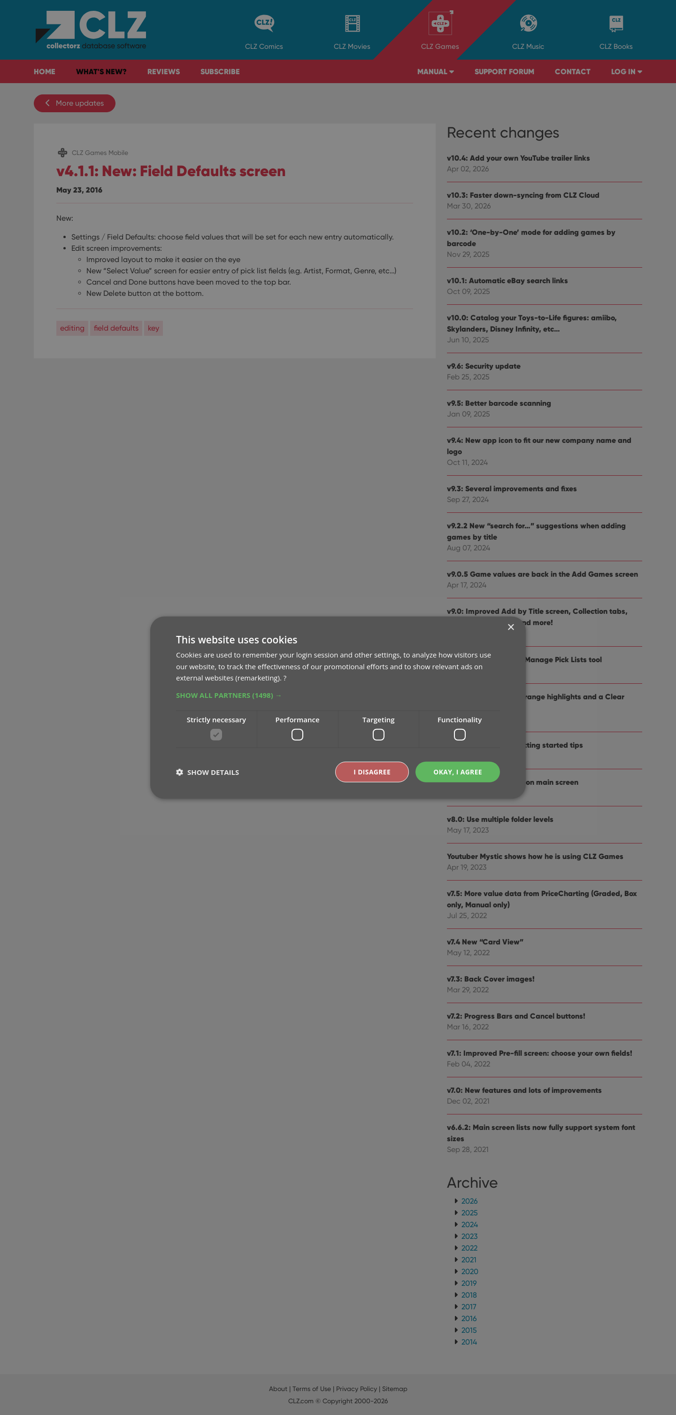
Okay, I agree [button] (457, 771)
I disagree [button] (372, 771)
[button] (338, 695)
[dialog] (338, 707)
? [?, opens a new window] (285, 677)
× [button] (510, 627)
